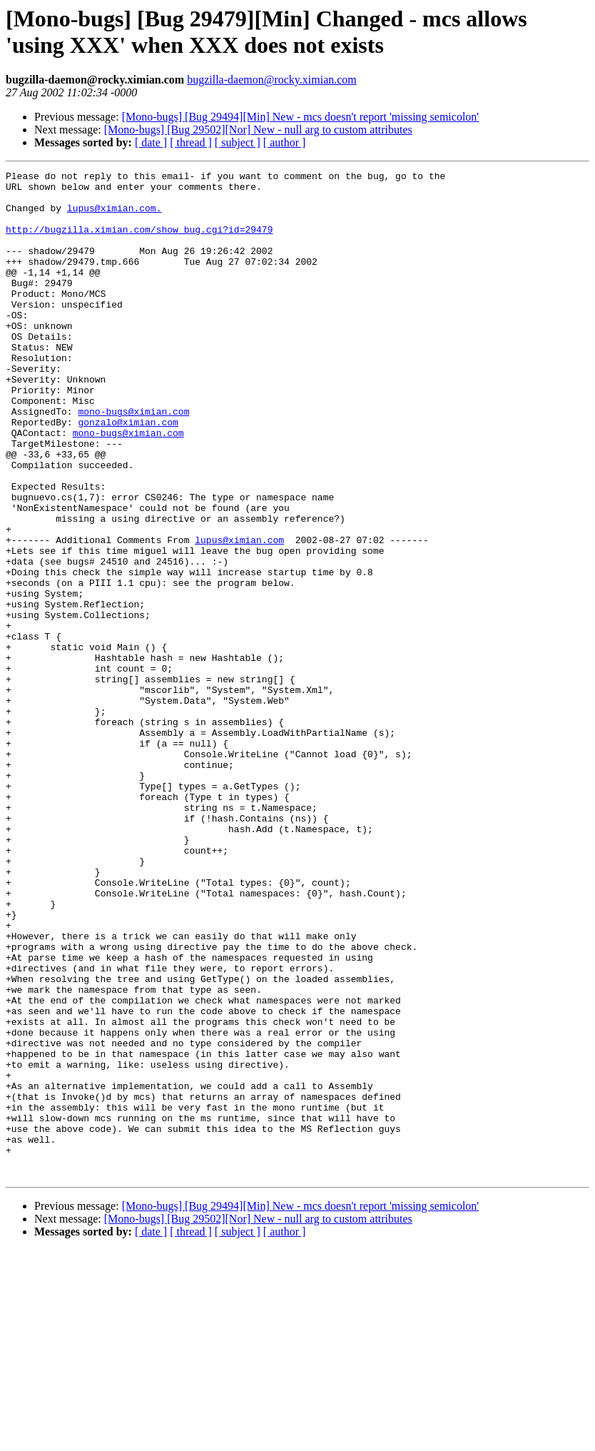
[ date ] (151, 142)
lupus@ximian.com (239, 614)
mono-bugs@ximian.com (133, 460)
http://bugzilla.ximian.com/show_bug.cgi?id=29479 (139, 242)
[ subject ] (237, 142)
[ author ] (284, 142)
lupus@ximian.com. (114, 216)
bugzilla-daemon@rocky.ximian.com (272, 80)
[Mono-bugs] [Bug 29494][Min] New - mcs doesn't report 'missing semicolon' (300, 117)
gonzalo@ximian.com (128, 473)
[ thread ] (191, 142)
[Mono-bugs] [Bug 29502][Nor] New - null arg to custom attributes (258, 129)
